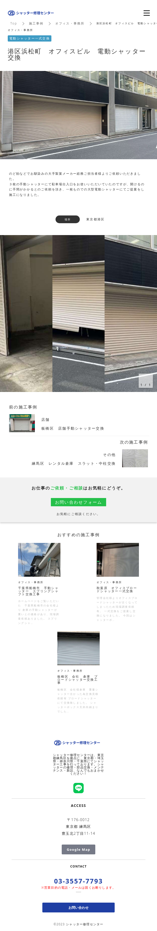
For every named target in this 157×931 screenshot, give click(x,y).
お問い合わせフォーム (78, 502)
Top (13, 23)
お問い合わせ (78, 908)
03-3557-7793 (78, 881)
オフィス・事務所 (70, 23)
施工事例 (36, 23)
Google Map (78, 849)
